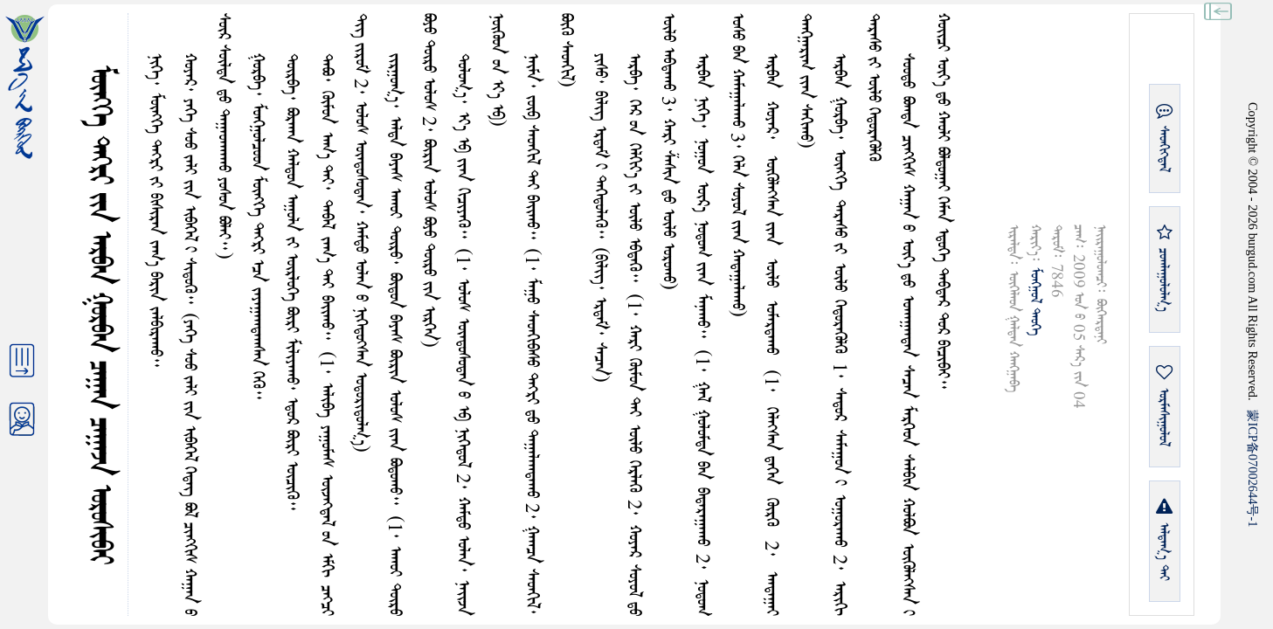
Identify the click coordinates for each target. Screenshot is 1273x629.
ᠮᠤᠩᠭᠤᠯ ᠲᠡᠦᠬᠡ (1035, 301)
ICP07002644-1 (1253, 468)
